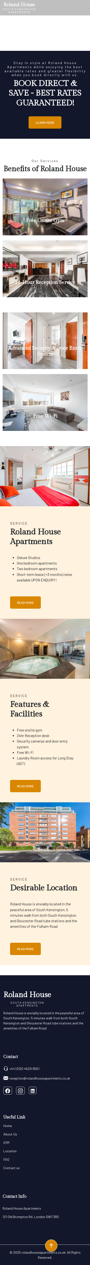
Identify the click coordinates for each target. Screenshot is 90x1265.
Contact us (11, 1168)
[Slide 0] (45, 44)
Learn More (45, 122)
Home (7, 1126)
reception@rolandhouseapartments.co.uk (36, 1078)
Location (10, 1151)
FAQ (6, 1159)
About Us (10, 1134)
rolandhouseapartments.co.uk (44, 1252)
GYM (6, 1142)
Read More (25, 602)
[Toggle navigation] (84, 7)
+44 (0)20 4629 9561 (21, 1068)
